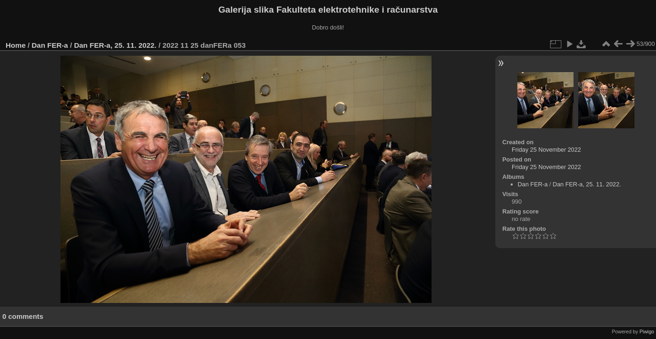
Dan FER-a (50, 45)
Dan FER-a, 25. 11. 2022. (115, 45)
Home (16, 45)
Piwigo (647, 331)
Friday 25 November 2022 (546, 149)
